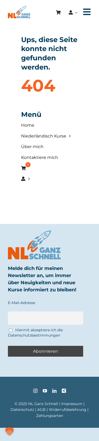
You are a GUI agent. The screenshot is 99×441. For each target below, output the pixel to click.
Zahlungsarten (49, 415)
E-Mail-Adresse (21, 302)
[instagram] (35, 391)
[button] (9, 431)
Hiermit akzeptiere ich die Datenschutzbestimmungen (35, 333)
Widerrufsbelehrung (67, 409)
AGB (41, 409)
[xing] (64, 391)
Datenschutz (22, 409)
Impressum (71, 403)
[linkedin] (54, 391)
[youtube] (45, 391)
